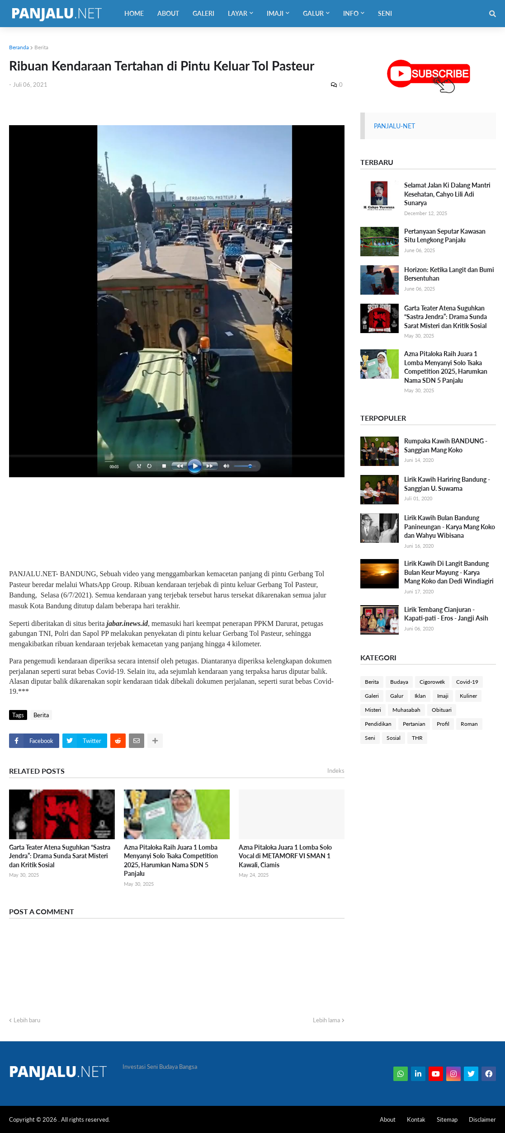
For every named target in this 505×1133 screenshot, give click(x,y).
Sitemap (447, 1119)
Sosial (394, 737)
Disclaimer (482, 1119)
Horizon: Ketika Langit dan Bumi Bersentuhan (449, 274)
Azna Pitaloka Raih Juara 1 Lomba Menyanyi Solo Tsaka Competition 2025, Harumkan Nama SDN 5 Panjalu (171, 860)
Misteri (373, 709)
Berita (41, 47)
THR (417, 737)
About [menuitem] (168, 13)
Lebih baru (27, 1020)
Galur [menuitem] (313, 13)
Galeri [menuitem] (203, 13)
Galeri (372, 695)
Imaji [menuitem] (275, 13)
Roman (469, 723)
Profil (443, 723)
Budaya (399, 681)
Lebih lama (326, 1020)
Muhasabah (406, 709)
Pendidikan (378, 723)
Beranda (19, 47)
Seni (370, 737)
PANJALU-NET (394, 126)
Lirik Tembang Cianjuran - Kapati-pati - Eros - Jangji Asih (446, 614)
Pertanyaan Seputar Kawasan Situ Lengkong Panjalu (445, 235)
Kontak (416, 1119)
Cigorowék (432, 681)
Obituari (442, 709)
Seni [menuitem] (385, 13)
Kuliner (468, 695)
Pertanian (414, 723)
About (388, 1119)
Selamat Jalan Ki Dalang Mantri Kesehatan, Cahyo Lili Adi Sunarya (447, 194)
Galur (396, 695)
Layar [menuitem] (237, 13)
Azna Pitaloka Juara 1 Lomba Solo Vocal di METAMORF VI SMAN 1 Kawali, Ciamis (285, 856)
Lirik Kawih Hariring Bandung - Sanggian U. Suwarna (447, 483)
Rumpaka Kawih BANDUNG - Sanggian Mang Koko (445, 445)
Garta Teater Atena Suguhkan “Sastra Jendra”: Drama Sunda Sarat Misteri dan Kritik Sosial (59, 856)
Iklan (420, 695)
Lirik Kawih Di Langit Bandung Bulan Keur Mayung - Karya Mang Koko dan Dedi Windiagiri (449, 572)
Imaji (442, 695)
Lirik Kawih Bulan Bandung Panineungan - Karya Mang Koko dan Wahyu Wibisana (449, 526)
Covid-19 (467, 681)
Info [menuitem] (351, 13)
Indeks (336, 770)
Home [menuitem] (134, 13)
